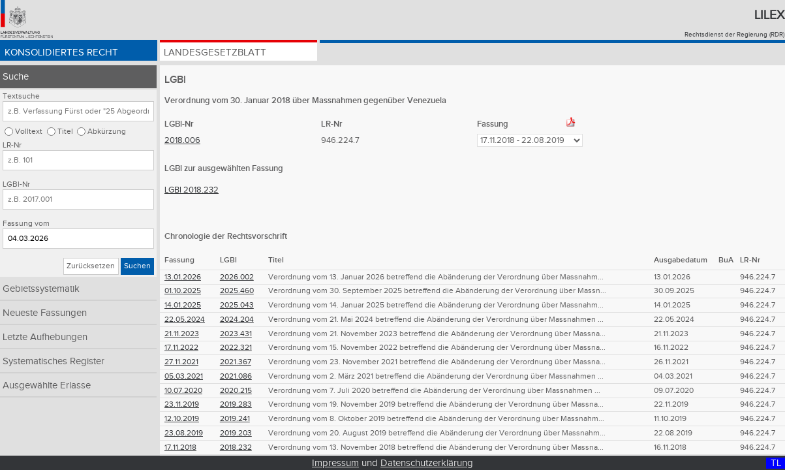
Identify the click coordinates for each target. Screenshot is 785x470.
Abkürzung (106, 131)
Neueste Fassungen (45, 313)
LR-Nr (12, 145)
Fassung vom (26, 223)
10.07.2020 (183, 391)
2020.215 (236, 391)
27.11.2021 (181, 362)
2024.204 (237, 319)
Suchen (137, 266)
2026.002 (237, 277)
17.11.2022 (181, 347)
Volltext (28, 131)
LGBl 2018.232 (191, 190)
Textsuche (21, 96)
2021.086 (236, 376)
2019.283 (236, 404)
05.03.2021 (183, 376)
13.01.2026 (182, 277)
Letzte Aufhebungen (45, 337)
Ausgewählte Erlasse (47, 385)
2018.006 (182, 140)
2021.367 (235, 362)
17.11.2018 (180, 447)
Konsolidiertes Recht (64, 54)
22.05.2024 (184, 319)
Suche (16, 76)
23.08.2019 (183, 433)
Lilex (769, 15)
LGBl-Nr (16, 184)
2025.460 (237, 291)
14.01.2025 (182, 305)
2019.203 (236, 433)
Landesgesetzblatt (217, 54)
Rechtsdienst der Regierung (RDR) (734, 35)
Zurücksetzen (91, 266)
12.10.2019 (181, 419)
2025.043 (237, 305)
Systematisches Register (53, 361)
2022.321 (236, 347)
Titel (65, 131)
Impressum (335, 463)
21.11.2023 (181, 334)
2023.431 (236, 334)
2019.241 (235, 419)
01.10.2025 (182, 291)
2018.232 (236, 447)
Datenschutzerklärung (426, 463)
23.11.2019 (181, 404)
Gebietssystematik (41, 288)
